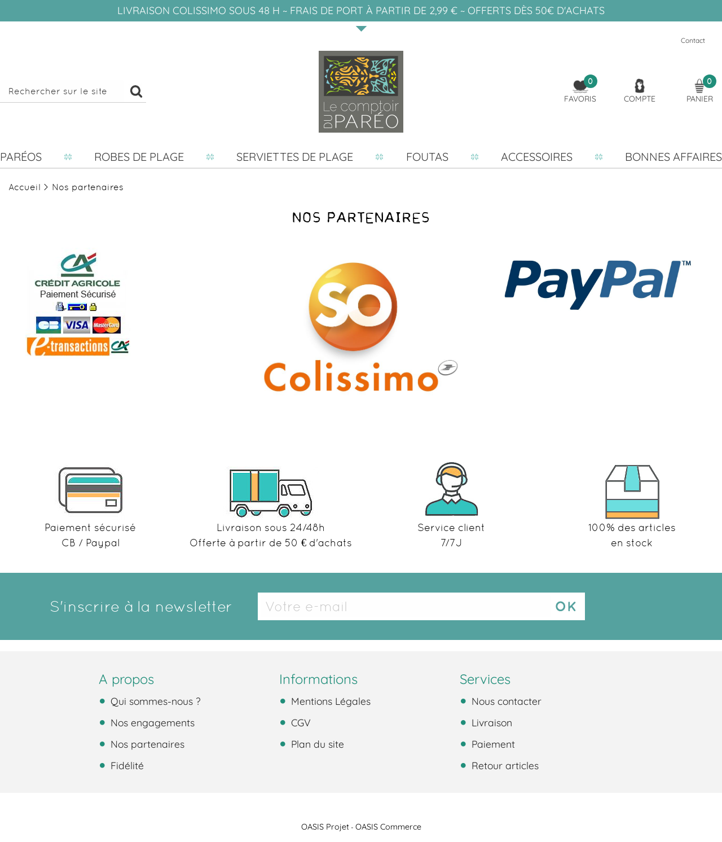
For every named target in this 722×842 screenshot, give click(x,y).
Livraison (490, 722)
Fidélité (126, 765)
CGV (299, 722)
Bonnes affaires (673, 157)
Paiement (492, 743)
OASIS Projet (325, 827)
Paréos (21, 157)
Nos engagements (151, 722)
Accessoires (537, 157)
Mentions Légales (329, 701)
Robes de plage (139, 157)
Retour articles (504, 765)
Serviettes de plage (294, 157)
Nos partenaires (146, 743)
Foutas (427, 157)
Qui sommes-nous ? (154, 701)
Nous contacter (505, 701)
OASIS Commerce (388, 827)
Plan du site (316, 743)
